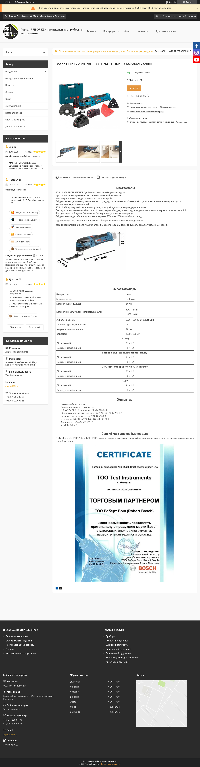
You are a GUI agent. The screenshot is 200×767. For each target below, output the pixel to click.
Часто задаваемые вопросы (20, 645)
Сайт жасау (20, 2)
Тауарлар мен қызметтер (72, 51)
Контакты (143, 31)
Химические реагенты (117, 662)
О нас (127, 31)
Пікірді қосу (15, 327)
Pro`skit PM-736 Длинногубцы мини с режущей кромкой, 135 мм (26, 298)
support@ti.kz (12, 386)
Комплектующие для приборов (122, 657)
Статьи (9, 92)
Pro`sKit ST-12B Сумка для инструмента (21, 292)
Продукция (109, 31)
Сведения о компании (17, 636)
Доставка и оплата (166, 31)
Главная (91, 31)
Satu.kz (113, 761)
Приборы (110, 636)
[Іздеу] (44, 52)
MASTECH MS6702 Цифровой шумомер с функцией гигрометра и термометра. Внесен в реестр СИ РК (26, 166)
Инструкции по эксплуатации (21, 653)
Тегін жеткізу (136, 103)
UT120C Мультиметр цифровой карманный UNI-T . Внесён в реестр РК (27, 200)
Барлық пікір (35, 327)
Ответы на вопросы (15, 119)
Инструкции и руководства (19, 78)
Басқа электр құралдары (140, 51)
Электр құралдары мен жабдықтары (106, 51)
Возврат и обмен (14, 113)
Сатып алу (134, 88)
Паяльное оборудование (118, 649)
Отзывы (10, 649)
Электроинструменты (117, 645)
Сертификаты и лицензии (19, 640)
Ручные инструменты (117, 640)
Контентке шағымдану (111, 764)
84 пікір (172, 2)
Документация (13, 106)
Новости (9, 85)
